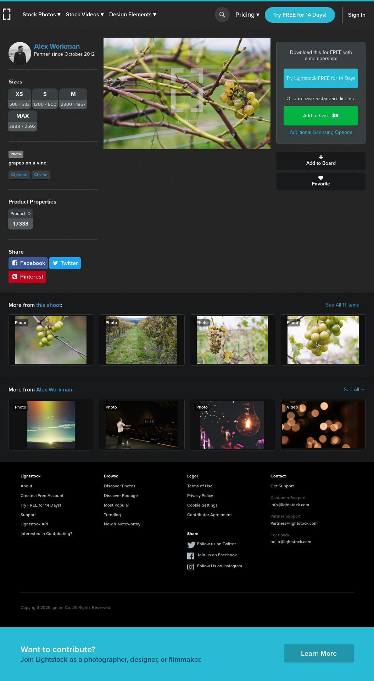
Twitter (65, 263)
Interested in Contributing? (46, 533)
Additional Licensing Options (321, 132)
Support (28, 515)
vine (41, 175)
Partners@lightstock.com (294, 523)
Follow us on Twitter (216, 544)
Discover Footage (121, 495)
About (26, 486)
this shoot (48, 305)
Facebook (28, 263)
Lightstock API (34, 524)
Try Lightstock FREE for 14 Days (321, 78)
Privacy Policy (200, 495)
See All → (354, 389)
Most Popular (116, 505)
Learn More (319, 653)
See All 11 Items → (345, 305)
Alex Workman (57, 46)
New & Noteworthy (122, 524)
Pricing (247, 15)
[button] (41, 14)
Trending (112, 515)
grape (19, 175)
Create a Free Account (42, 495)
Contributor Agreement (209, 515)
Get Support (282, 486)
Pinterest (27, 276)
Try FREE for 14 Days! (299, 15)
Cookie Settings (202, 505)
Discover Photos (119, 486)
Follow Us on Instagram (219, 566)
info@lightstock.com (289, 505)
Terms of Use (200, 486)
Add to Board (321, 161)
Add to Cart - (321, 115)
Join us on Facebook (217, 555)
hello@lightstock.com (290, 542)
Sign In (356, 15)
